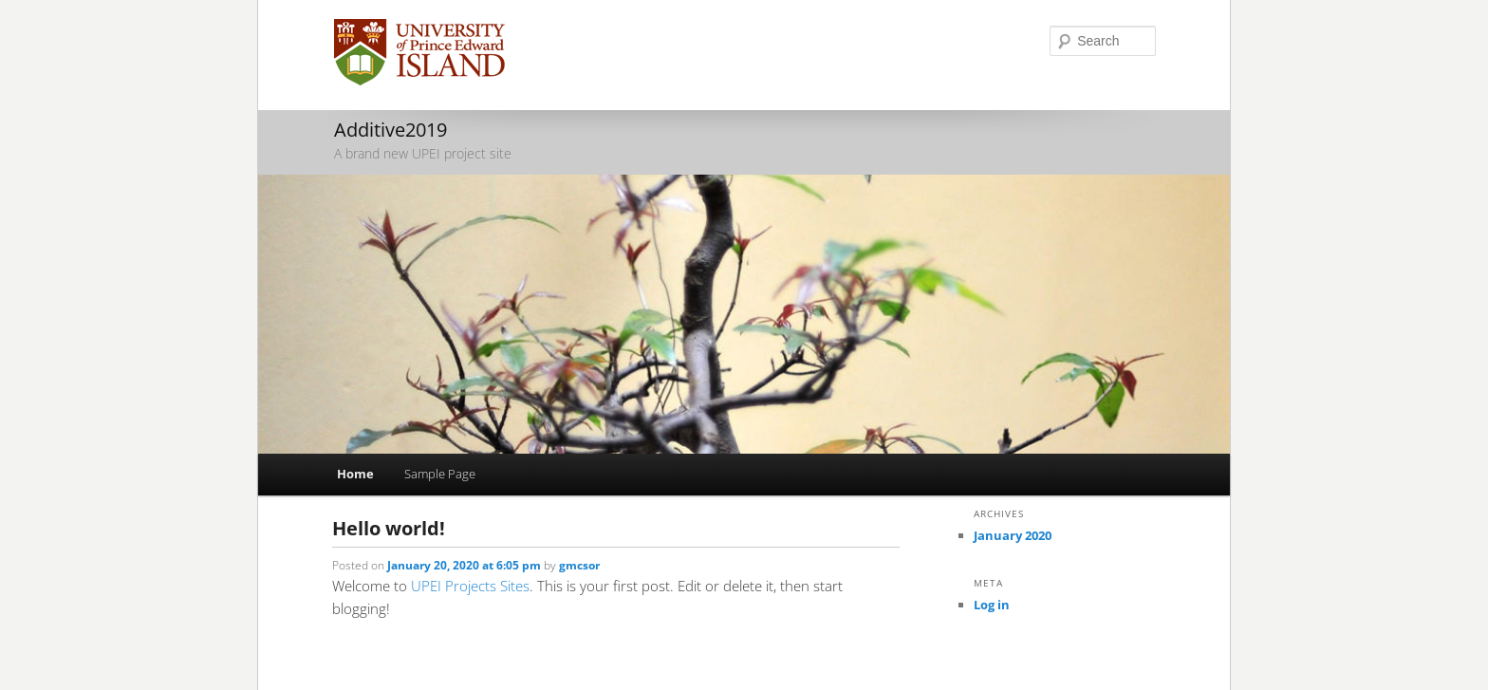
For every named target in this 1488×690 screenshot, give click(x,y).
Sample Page (439, 473)
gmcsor (579, 565)
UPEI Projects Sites (470, 585)
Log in (992, 604)
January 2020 (1012, 535)
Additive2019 (390, 129)
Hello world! (388, 528)
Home (355, 473)
